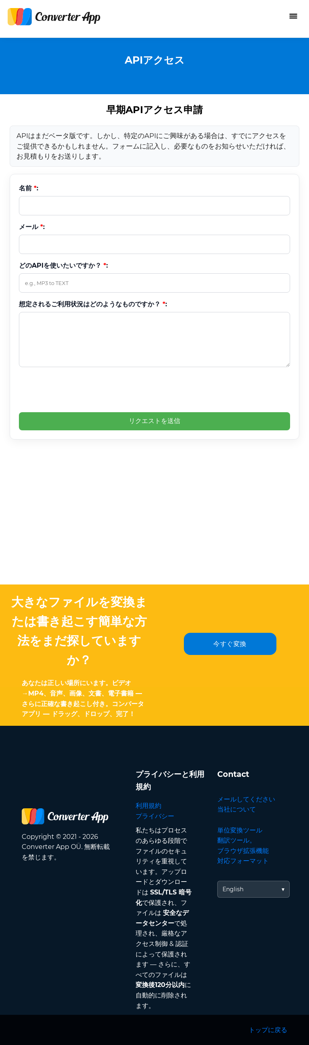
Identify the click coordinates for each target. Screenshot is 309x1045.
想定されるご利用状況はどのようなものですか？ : (93, 304)
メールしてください (246, 799)
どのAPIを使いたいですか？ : (63, 265)
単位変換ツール (239, 830)
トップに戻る (268, 1030)
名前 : (28, 188)
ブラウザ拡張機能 (243, 851)
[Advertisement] (154, 524)
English (232, 889)
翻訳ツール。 (236, 840)
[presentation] (80, 389)
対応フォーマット (243, 861)
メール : (32, 227)
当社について (236, 809)
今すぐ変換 (230, 644)
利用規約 (148, 806)
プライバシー (155, 816)
